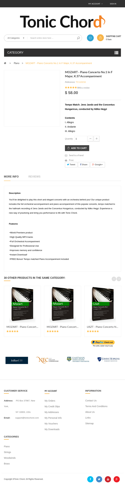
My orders (50, 400)
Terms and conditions (96, 406)
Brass (7, 463)
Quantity (69, 138)
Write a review (83, 87)
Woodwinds (10, 458)
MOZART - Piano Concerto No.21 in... (22, 326)
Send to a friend (76, 155)
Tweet (71, 164)
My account (51, 390)
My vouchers (51, 423)
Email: (7, 418)
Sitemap (89, 423)
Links (88, 417)
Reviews (34, 176)
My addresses (52, 412)
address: (8, 400)
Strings (7, 452)
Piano (7, 446)
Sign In (113, 4)
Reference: (70, 82)
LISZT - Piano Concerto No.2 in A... (103, 326)
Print (71, 160)
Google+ (97, 164)
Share (83, 164)
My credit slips (52, 406)
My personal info (53, 418)
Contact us (91, 400)
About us (90, 412)
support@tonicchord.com (27, 418)
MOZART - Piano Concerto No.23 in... (62, 326)
